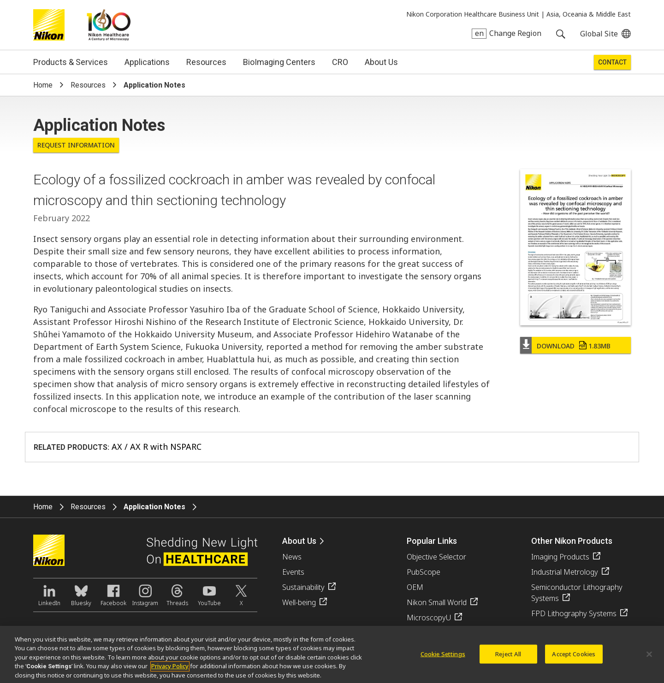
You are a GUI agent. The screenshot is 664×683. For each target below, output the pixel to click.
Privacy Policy (170, 669)
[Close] (649, 657)
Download (574, 346)
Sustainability (303, 587)
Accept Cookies (573, 657)
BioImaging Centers (279, 62)
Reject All (508, 657)
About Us (381, 62)
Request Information (76, 145)
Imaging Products (560, 557)
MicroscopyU (429, 617)
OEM (415, 587)
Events (293, 572)
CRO (340, 62)
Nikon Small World (437, 602)
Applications (147, 62)
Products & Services (70, 62)
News (292, 557)
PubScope (423, 572)
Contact (612, 62)
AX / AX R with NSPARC (157, 446)
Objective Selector (436, 557)
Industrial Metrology (564, 572)
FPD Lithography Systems (574, 613)
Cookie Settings (443, 657)
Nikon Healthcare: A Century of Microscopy (108, 25)
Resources (206, 62)
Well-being (299, 602)
